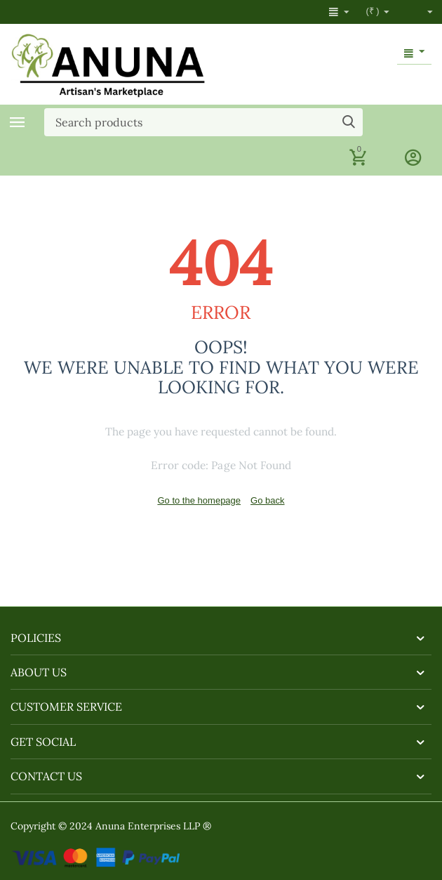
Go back (267, 500)
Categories (17, 122)
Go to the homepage (199, 500)
